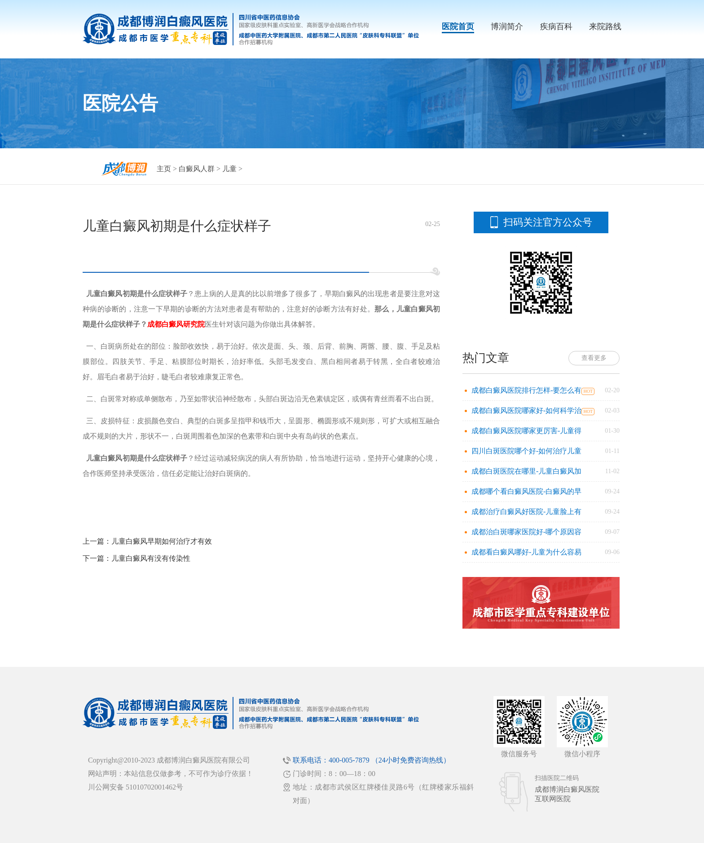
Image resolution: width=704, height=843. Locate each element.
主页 (164, 169)
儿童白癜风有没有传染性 (150, 558)
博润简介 (507, 26)
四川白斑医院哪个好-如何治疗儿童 (526, 451)
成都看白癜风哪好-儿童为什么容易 (526, 552)
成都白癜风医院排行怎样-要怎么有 (526, 390)
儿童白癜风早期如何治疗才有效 (161, 541)
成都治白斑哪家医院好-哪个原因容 (526, 532)
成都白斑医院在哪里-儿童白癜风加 (526, 471)
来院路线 (605, 26)
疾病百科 (556, 26)
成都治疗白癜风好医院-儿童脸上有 (526, 511)
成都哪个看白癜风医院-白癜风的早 (526, 491)
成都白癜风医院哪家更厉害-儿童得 (526, 431)
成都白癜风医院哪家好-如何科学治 (526, 410)
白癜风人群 (197, 169)
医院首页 (458, 26)
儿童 (229, 169)
